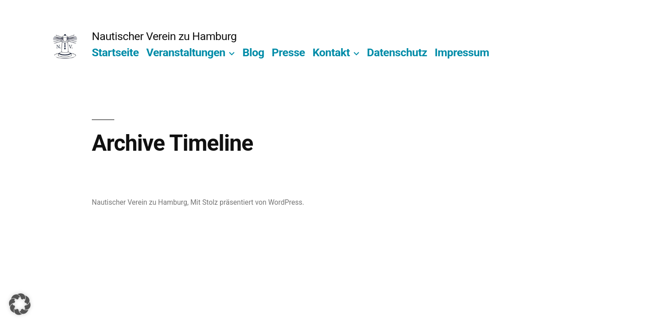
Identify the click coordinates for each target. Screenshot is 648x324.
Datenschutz (397, 52)
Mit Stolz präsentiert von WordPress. (247, 202)
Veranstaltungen (185, 52)
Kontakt (331, 52)
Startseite (115, 52)
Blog (253, 52)
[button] (20, 304)
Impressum (462, 52)
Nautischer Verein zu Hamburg (164, 36)
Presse (288, 52)
